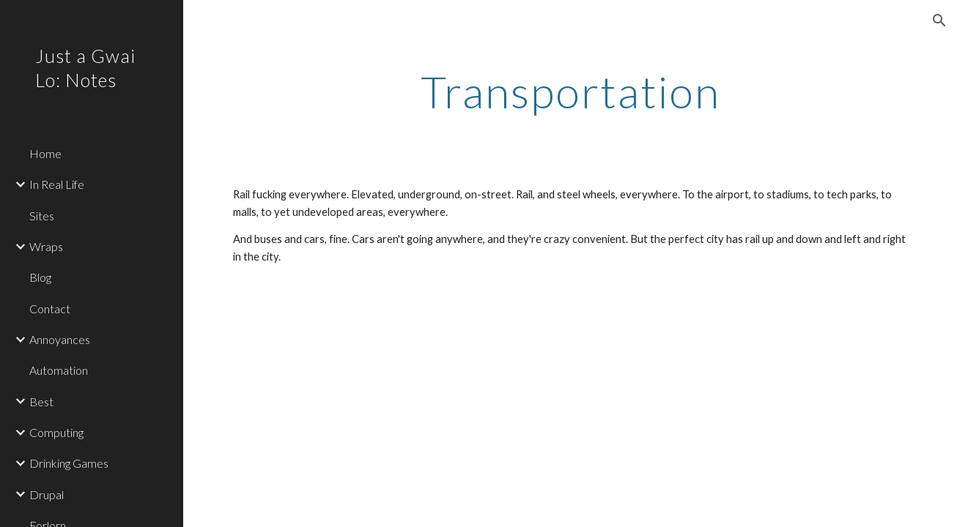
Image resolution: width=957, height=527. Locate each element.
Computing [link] (56, 432)
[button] (939, 20)
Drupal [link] (46, 494)
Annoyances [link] (59, 339)
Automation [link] (58, 370)
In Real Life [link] (56, 184)
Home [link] (45, 153)
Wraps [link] (46, 246)
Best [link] (41, 401)
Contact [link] (49, 308)
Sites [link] (41, 216)
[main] (570, 91)
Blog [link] (40, 277)
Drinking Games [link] (68, 463)
